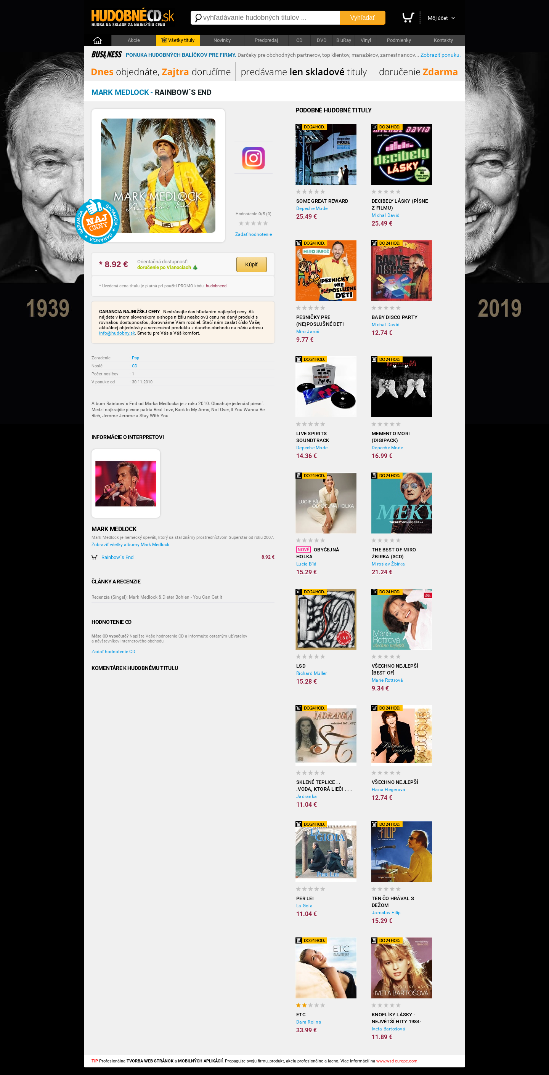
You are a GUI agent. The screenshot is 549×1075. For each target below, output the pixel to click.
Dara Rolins (308, 1022)
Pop (135, 358)
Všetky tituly (177, 40)
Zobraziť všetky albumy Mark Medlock (130, 544)
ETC (300, 1014)
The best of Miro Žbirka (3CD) (394, 553)
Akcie (134, 40)
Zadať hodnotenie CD (113, 651)
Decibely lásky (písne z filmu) (400, 204)
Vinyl (366, 40)
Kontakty (443, 40)
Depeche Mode (311, 208)
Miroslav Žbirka (388, 564)
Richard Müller (311, 673)
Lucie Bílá (306, 564)
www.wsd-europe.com (396, 1061)
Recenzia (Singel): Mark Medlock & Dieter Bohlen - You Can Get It (157, 597)
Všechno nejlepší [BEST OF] (395, 669)
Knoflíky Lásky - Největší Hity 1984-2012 (396, 1018)
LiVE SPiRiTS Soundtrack (312, 437)
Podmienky (399, 40)
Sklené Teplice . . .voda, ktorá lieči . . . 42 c (324, 786)
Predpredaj (266, 40)
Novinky (222, 40)
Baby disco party (394, 317)
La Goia (304, 905)
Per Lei (305, 898)
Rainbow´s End (117, 557)
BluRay (343, 40)
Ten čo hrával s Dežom (393, 902)
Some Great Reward (322, 201)
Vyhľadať (362, 17)
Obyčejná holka (317, 552)
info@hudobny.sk (117, 333)
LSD (300, 666)
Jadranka (306, 796)
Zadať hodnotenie (253, 234)
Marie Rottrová (387, 680)
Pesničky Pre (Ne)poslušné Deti (320, 320)
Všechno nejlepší (395, 782)
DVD (322, 40)
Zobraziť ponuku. (441, 55)
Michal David (386, 215)
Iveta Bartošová (388, 1029)
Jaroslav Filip (386, 912)
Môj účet (438, 18)
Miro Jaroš (307, 331)
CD (299, 40)
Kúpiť (251, 264)
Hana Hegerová (388, 789)
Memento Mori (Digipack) (391, 437)
